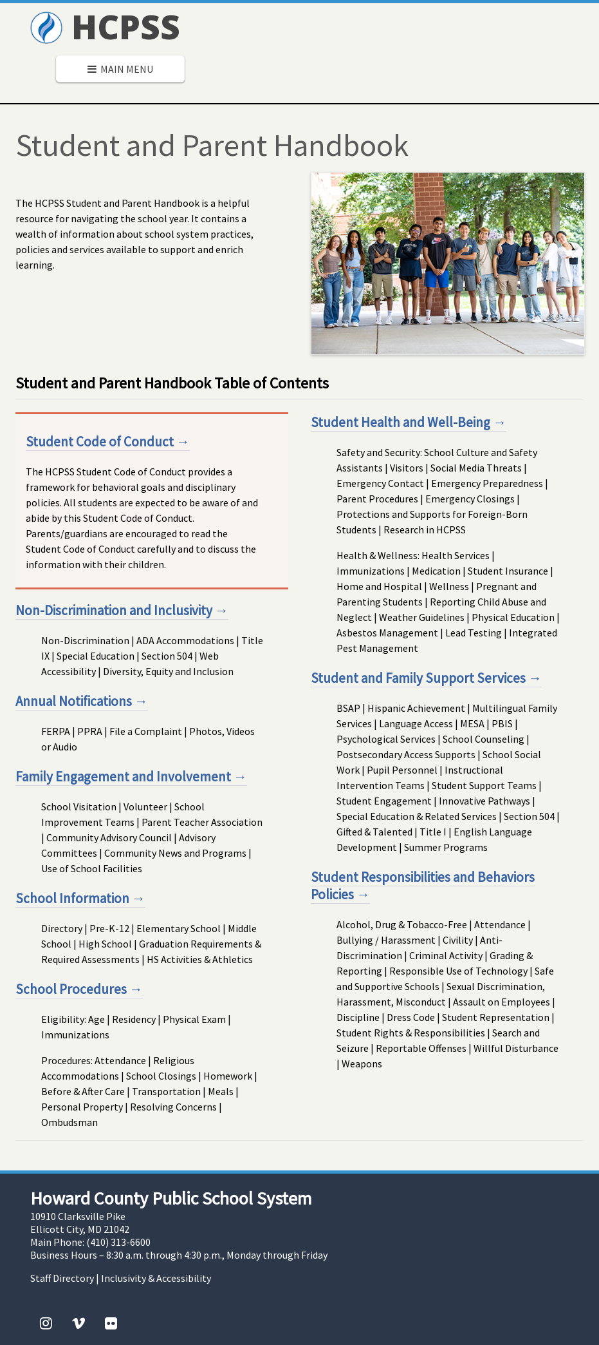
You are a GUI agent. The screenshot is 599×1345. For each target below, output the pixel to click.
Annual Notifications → (81, 701)
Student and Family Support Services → (426, 678)
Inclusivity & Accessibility (156, 1278)
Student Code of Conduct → (108, 441)
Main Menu (120, 68)
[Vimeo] (78, 1323)
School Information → (80, 898)
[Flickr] (111, 1323)
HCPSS (105, 26)
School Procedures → (79, 989)
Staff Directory (62, 1278)
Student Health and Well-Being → (408, 422)
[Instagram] (46, 1323)
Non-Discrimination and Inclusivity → (121, 610)
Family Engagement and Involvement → (131, 776)
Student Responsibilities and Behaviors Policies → (423, 885)
